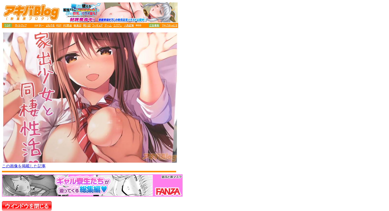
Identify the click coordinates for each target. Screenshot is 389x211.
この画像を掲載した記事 (24, 166)
